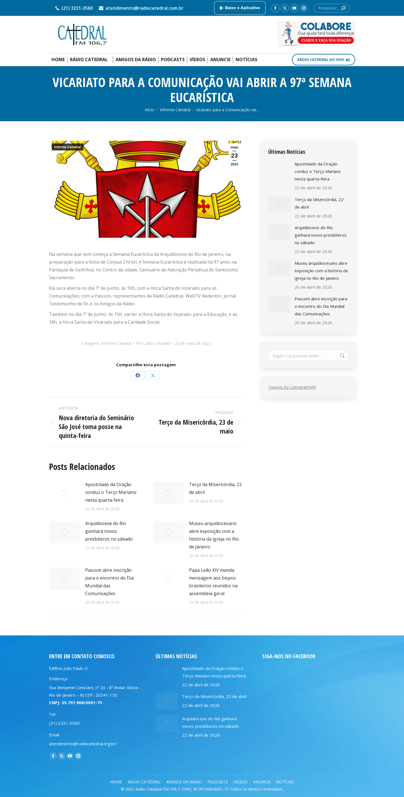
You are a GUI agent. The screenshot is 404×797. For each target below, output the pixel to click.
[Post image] (64, 493)
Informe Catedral (67, 147)
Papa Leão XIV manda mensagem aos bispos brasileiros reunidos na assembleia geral (213, 581)
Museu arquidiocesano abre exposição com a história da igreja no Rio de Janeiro (214, 535)
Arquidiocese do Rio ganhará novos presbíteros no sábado (109, 531)
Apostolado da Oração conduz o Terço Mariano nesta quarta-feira (110, 492)
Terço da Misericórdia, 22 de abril (215, 488)
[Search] (332, 8)
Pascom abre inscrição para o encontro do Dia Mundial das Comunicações (109, 581)
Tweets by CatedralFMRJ (292, 387)
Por (153, 343)
